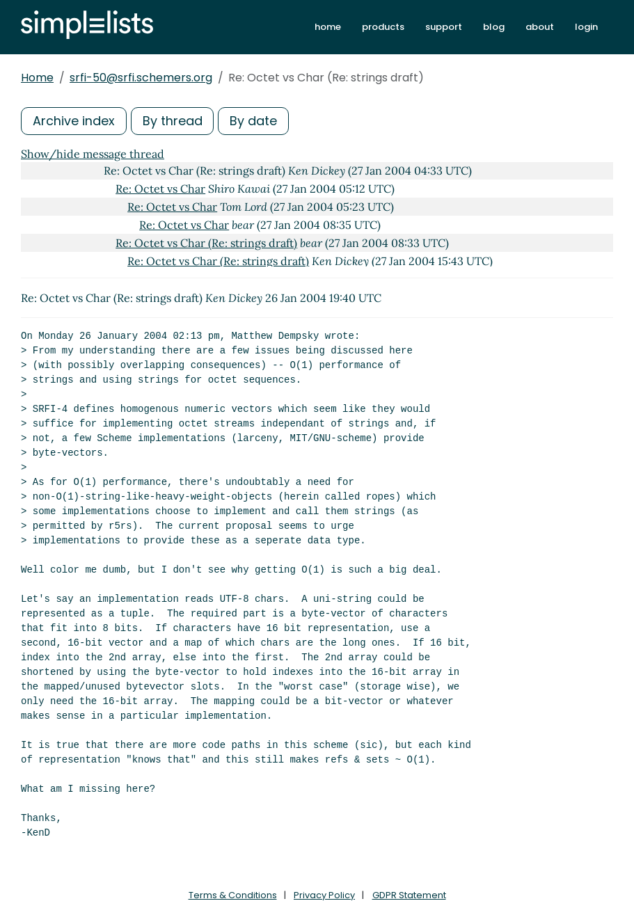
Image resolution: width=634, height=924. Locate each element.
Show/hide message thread (92, 154)
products (383, 26)
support (443, 26)
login (586, 26)
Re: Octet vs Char (160, 189)
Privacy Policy (324, 895)
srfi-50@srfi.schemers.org (141, 78)
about (539, 26)
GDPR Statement (409, 895)
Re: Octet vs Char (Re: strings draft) (206, 243)
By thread (173, 120)
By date (254, 120)
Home (37, 78)
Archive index (74, 120)
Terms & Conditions (233, 895)
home (328, 26)
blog (494, 26)
